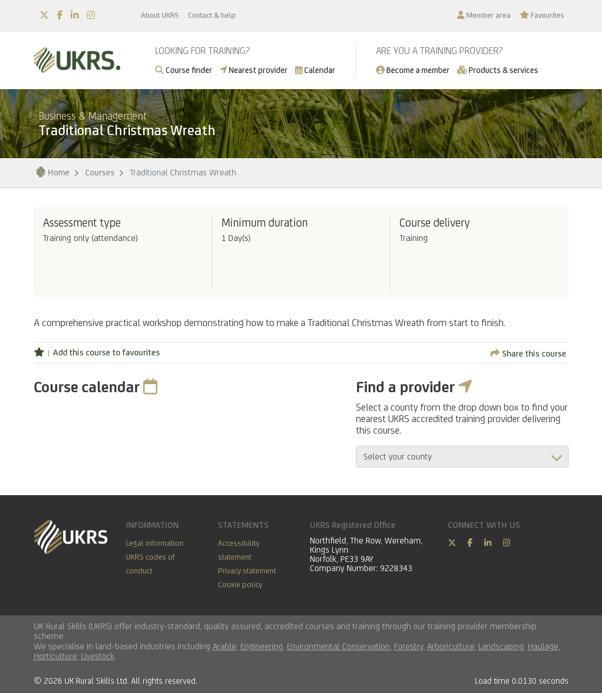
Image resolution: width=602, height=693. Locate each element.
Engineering (261, 646)
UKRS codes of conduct (150, 563)
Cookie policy (240, 584)
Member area (484, 15)
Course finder (183, 70)
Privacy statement (247, 570)
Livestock (97, 656)
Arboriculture (450, 646)
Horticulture (55, 656)
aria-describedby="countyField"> (462, 457)
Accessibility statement (238, 549)
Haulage (543, 646)
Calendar (315, 70)
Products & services (497, 70)
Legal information (154, 542)
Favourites (542, 15)
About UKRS (160, 15)
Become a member (413, 70)
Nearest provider (253, 70)
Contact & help (212, 15)
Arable (224, 646)
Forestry (408, 646)
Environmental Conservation (338, 646)
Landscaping (501, 646)
